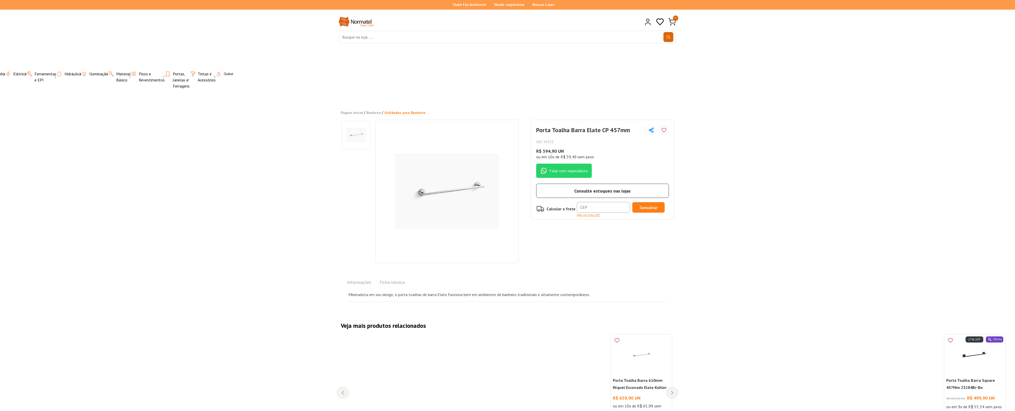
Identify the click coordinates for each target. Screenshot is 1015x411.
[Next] (672, 393)
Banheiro (373, 112)
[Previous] (343, 393)
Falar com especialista (564, 170)
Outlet (221, 74)
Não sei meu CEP (588, 215)
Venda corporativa (509, 4)
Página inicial (352, 112)
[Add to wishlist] (664, 130)
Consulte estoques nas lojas (602, 191)
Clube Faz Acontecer (469, 4)
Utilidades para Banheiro (404, 112)
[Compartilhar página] (651, 130)
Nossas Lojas (543, 4)
